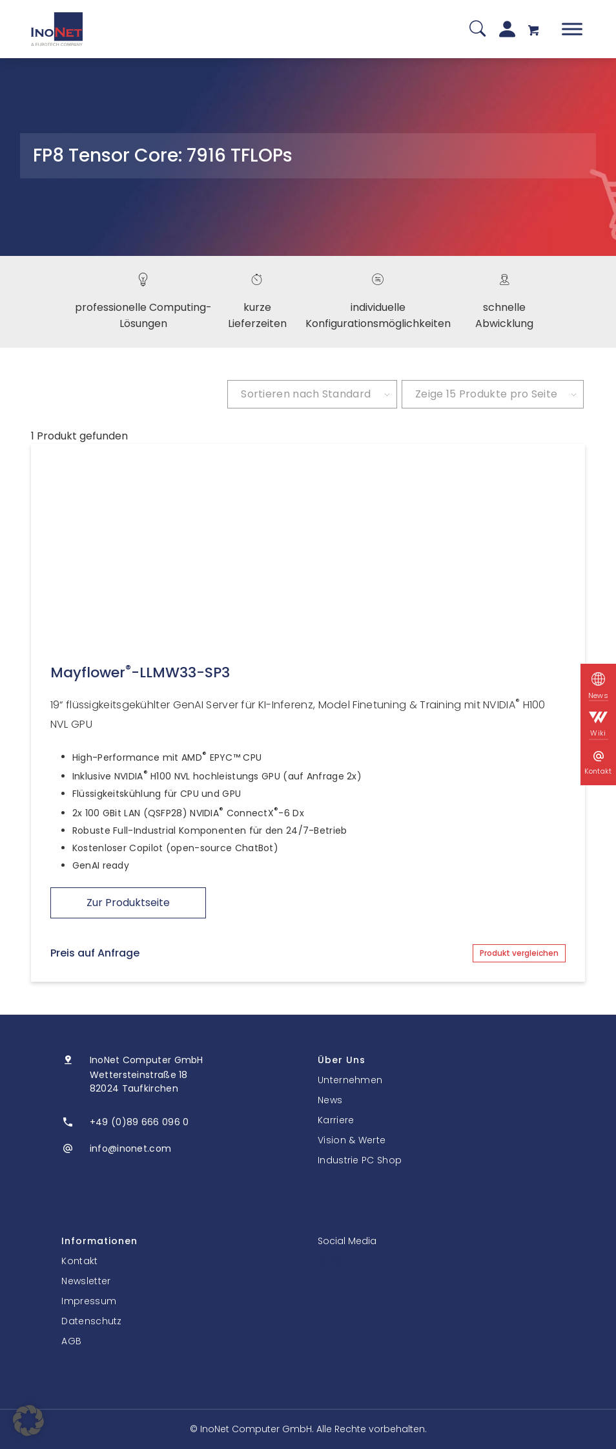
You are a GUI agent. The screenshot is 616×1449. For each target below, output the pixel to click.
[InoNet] (57, 29)
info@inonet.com (131, 1148)
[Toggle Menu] (572, 29)
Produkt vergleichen (519, 952)
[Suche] (477, 29)
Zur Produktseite (128, 902)
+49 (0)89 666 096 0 (139, 1122)
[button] (28, 1420)
